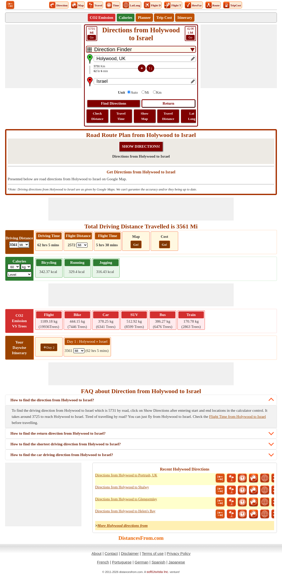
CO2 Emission (101, 18)
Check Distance (97, 116)
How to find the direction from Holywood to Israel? (52, 400)
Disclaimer (130, 553)
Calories (125, 18)
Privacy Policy (178, 553)
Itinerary (184, 18)
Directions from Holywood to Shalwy (122, 487)
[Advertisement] (43, 56)
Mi (147, 92)
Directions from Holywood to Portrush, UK (126, 475)
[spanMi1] (78, 350)
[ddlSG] (19, 274)
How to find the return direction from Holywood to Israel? (58, 433)
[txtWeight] (14, 266)
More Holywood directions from (122, 526)
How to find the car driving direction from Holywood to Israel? (61, 455)
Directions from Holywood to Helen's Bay (125, 511)
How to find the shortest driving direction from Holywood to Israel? (65, 444)
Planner (144, 18)
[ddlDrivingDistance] (23, 244)
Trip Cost (164, 18)
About (97, 553)
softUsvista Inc (157, 572)
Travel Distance (168, 116)
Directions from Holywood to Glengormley (126, 499)
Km (159, 92)
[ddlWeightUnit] (26, 266)
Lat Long (191, 116)
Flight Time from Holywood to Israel (237, 417)
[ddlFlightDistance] (82, 245)
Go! (136, 244)
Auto (134, 92)
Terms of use (153, 553)
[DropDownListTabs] (141, 49)
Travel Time (120, 116)
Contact (111, 553)
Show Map (144, 116)
